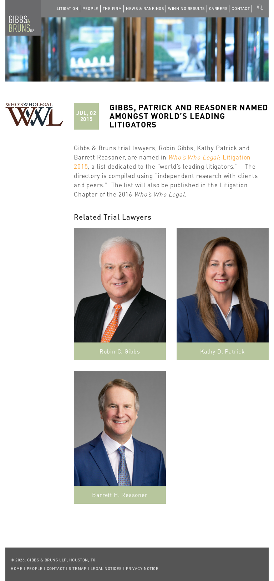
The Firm (112, 8)
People (90, 8)
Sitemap (77, 568)
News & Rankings (145, 8)
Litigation (67, 8)
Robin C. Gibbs (120, 351)
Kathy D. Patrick (222, 351)
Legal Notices (106, 568)
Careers (218, 8)
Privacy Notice (142, 568)
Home (16, 568)
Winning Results (186, 8)
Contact (241, 8)
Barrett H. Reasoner (119, 494)
